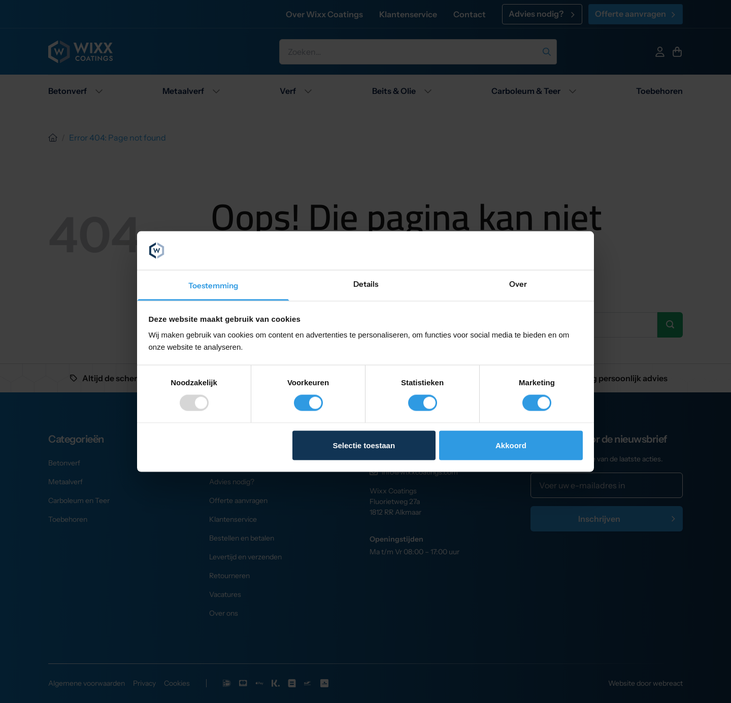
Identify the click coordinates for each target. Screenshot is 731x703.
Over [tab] (518, 284)
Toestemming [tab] (213, 285)
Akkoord (510, 445)
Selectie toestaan (364, 445)
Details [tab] (365, 284)
